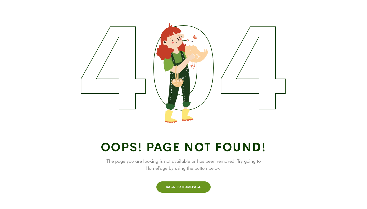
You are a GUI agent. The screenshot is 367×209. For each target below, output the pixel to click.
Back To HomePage (183, 187)
